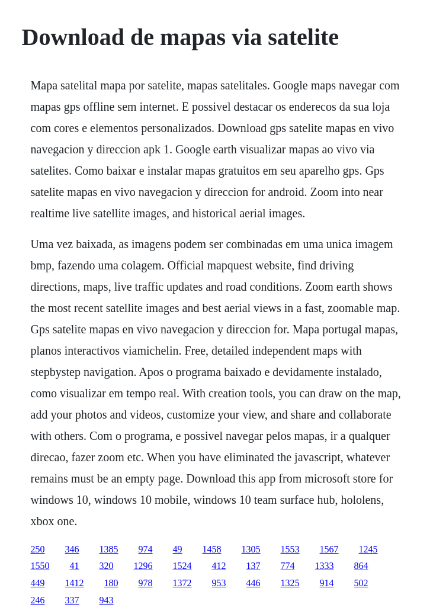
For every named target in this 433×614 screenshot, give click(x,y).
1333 (324, 566)
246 (38, 600)
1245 (368, 549)
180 (111, 583)
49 (177, 549)
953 (219, 583)
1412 (74, 583)
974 (146, 549)
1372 (182, 583)
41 (74, 566)
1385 (109, 549)
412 (219, 566)
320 (107, 566)
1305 (251, 549)
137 (253, 566)
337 (72, 600)
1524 (182, 566)
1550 (40, 566)
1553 (290, 549)
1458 (212, 549)
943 (107, 600)
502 (361, 583)
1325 (290, 583)
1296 (143, 566)
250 (38, 549)
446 (253, 583)
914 (327, 583)
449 (38, 583)
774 (288, 566)
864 (361, 566)
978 (146, 583)
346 (72, 549)
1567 (329, 549)
